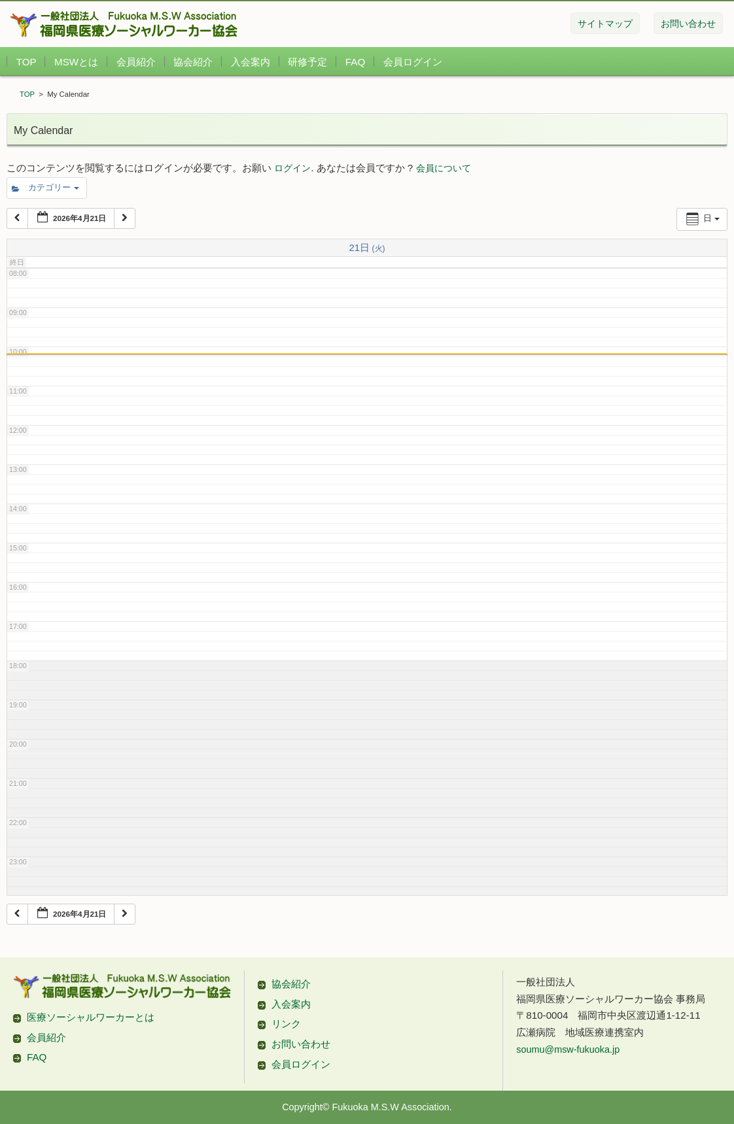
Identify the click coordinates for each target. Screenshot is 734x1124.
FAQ (355, 61)
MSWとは (76, 61)
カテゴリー (45, 187)
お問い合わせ (300, 727)
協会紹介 (193, 61)
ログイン (292, 168)
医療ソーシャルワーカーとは (90, 700)
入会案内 (250, 61)
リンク (286, 707)
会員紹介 (136, 61)
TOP (26, 61)
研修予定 (307, 61)
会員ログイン (412, 61)
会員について (443, 168)
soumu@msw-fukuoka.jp (568, 733)
